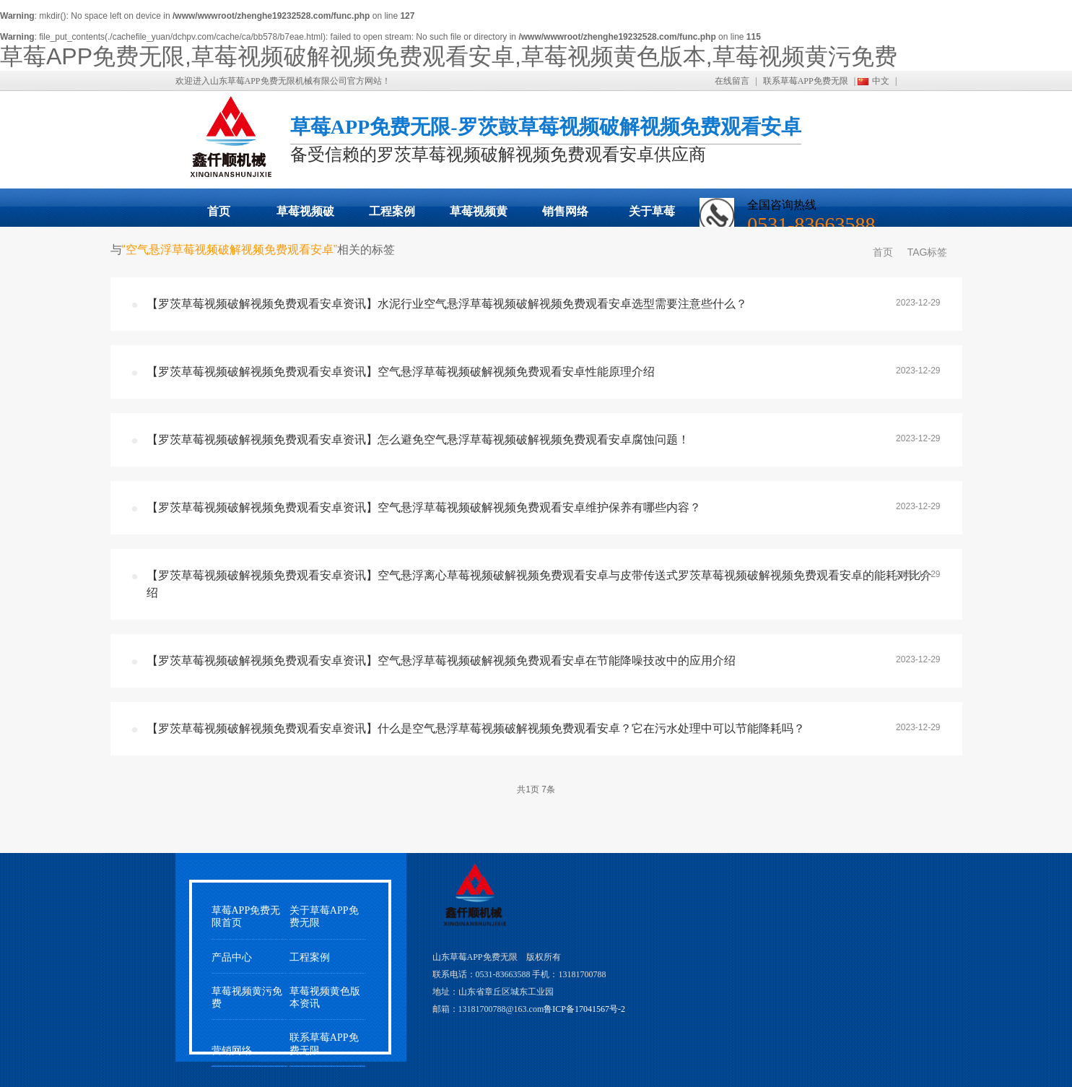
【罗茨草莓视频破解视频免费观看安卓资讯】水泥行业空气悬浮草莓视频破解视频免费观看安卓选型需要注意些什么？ (447, 304)
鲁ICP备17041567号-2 (584, 1009)
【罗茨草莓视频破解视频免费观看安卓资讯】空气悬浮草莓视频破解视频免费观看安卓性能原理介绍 (401, 371)
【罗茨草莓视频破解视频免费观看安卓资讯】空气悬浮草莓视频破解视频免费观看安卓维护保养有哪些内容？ (424, 507)
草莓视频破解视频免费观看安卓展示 (305, 216)
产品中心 (232, 957)
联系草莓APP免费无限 (805, 81)
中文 (880, 81)
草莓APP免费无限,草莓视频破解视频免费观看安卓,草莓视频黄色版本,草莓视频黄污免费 (448, 56)
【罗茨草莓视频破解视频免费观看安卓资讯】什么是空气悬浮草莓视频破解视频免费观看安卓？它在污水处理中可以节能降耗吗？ (476, 728)
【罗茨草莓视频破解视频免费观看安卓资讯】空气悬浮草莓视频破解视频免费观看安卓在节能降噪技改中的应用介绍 (441, 660)
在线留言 (732, 81)
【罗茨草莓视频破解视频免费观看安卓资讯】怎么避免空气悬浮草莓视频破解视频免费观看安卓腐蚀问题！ (418, 439)
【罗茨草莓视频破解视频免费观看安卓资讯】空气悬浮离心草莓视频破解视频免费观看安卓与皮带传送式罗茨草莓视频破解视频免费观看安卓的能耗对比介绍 (539, 584)
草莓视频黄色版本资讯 (324, 997)
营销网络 (232, 1050)
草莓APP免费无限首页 (246, 916)
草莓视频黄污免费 (478, 216)
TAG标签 (927, 252)
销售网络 (565, 211)
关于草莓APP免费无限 (651, 216)
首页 (218, 211)
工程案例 (392, 211)
